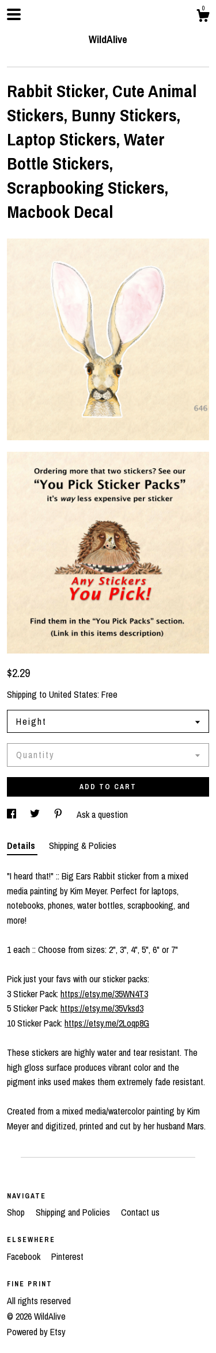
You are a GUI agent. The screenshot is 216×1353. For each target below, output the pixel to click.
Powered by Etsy (36, 1331)
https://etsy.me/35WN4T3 (104, 993)
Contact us (140, 1212)
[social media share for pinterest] (59, 814)
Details (22, 845)
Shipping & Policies (82, 845)
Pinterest (67, 1256)
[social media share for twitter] (36, 814)
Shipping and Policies (74, 1212)
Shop (17, 1212)
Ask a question (102, 814)
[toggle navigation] (14, 14)
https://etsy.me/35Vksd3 (101, 1008)
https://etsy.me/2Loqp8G (107, 1023)
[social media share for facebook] (12, 814)
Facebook (25, 1256)
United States (73, 694)
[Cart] (202, 17)
